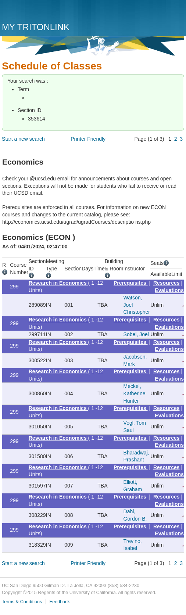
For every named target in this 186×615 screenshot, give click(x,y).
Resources (166, 283)
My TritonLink (35, 27)
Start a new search (23, 139)
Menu (176, 13)
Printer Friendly (88, 139)
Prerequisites (131, 283)
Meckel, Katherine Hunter (135, 393)
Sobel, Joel (136, 334)
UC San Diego (44, 12)
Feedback (59, 601)
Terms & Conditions (22, 601)
